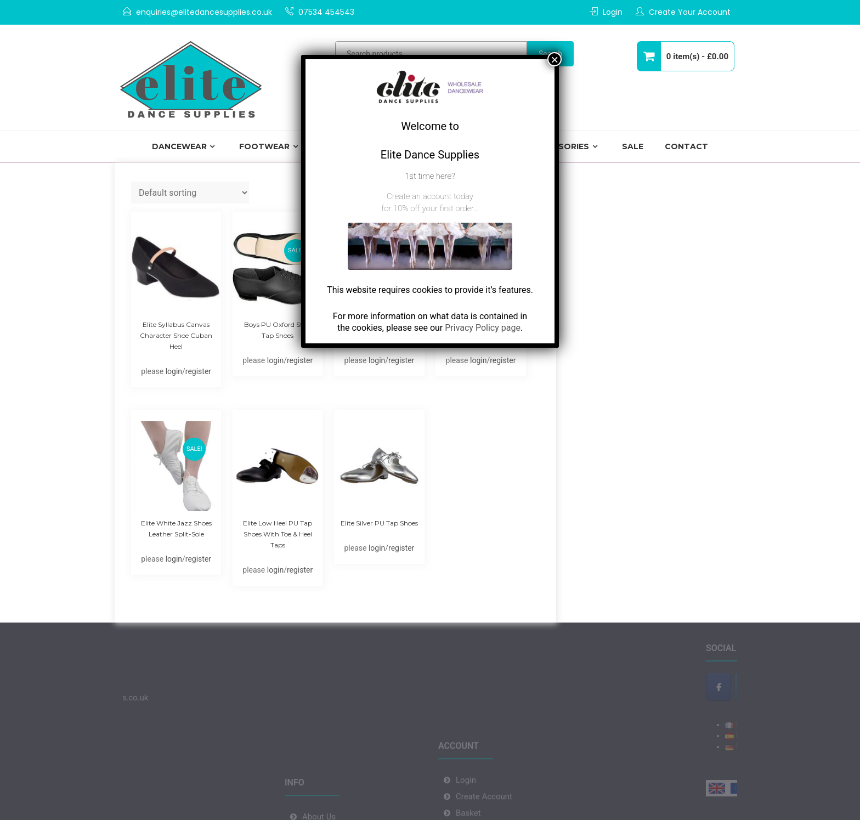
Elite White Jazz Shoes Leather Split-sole (176, 528)
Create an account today (430, 196)
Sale (632, 146)
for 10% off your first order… (429, 208)
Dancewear (179, 146)
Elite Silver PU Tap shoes (379, 523)
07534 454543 (326, 12)
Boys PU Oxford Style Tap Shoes (278, 330)
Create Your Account (690, 12)
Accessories (559, 146)
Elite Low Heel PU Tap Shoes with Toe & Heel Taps (277, 534)
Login (613, 12)
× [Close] (554, 59)
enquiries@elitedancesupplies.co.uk (204, 12)
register (198, 371)
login (174, 371)
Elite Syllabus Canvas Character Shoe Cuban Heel (176, 335)
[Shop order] (190, 192)
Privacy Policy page (482, 328)
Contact (686, 146)
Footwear (264, 146)
